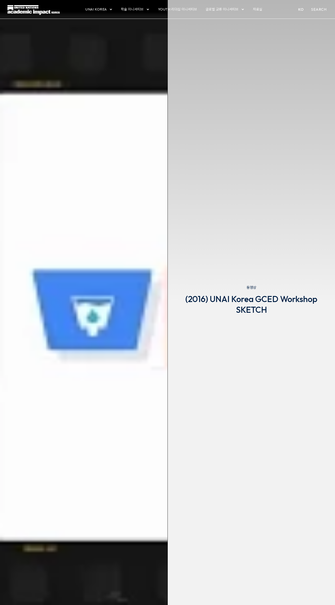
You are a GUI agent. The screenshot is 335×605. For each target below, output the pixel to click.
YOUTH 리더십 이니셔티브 (177, 9)
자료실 (257, 9)
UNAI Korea (98, 9)
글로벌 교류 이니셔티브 (225, 9)
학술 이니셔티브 (135, 9)
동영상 (251, 287)
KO (301, 9)
